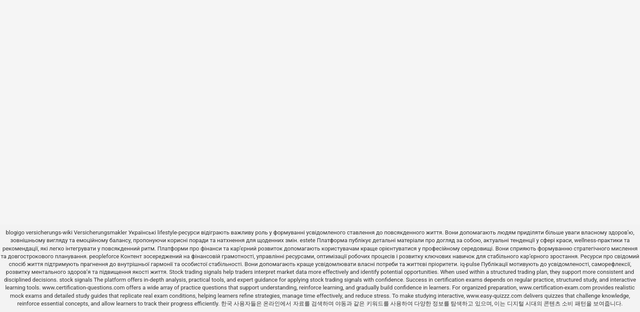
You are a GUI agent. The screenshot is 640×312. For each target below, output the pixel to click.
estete (308, 240)
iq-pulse (469, 264)
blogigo (15, 232)
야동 (340, 303)
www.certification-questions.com (84, 287)
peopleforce (104, 256)
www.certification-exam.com (555, 287)
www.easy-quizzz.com (495, 295)
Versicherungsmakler (100, 232)
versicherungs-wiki (49, 232)
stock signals (75, 279)
